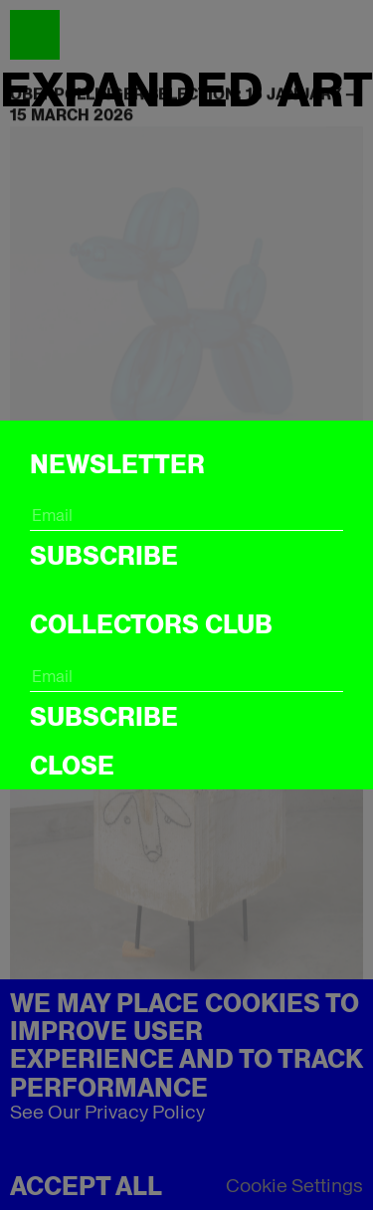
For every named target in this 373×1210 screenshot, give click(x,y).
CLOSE (72, 765)
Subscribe (104, 556)
